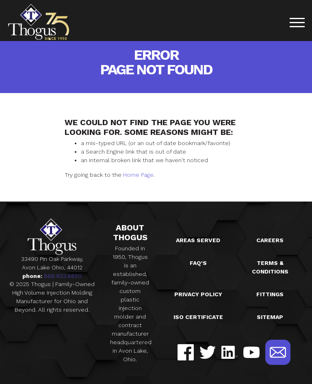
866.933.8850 (63, 276)
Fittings (270, 294)
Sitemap (270, 317)
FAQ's (198, 263)
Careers (270, 240)
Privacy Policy (198, 294)
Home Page (138, 174)
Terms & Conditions (270, 267)
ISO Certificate (198, 317)
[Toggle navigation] (297, 23)
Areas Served (198, 240)
